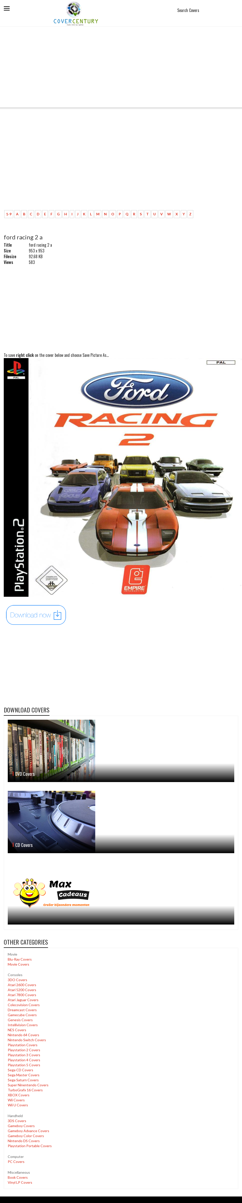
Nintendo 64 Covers (23, 1035)
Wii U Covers (18, 1105)
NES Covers (17, 1030)
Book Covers (18, 1177)
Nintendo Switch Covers (27, 1040)
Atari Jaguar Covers (23, 1000)
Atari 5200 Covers (22, 990)
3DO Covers (17, 980)
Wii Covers (16, 1100)
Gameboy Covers (21, 1126)
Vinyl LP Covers (20, 1182)
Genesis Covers (20, 1020)
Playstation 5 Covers (24, 1065)
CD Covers (23, 845)
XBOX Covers (19, 1095)
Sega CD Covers (20, 1070)
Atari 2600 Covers (22, 985)
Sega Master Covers (24, 1075)
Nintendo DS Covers (24, 1141)
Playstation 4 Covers (24, 1060)
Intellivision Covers (23, 1025)
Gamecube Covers (22, 1015)
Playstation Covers (23, 1045)
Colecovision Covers (24, 1005)
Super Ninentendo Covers (28, 1085)
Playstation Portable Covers (30, 1146)
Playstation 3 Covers (24, 1055)
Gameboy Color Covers (26, 1136)
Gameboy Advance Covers (28, 1131)
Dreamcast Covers (22, 1010)
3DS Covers (17, 1121)
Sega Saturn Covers (23, 1080)
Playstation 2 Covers (24, 1050)
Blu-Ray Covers (20, 959)
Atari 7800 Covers (22, 995)
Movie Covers (18, 964)
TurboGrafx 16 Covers (25, 1090)
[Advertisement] (121, 70)
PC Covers (16, 1161)
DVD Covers (24, 774)
